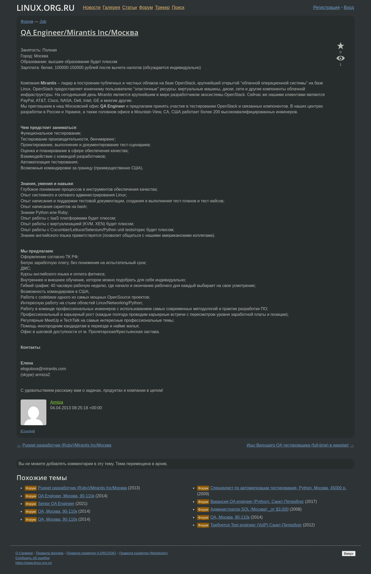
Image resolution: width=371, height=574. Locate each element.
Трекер (162, 7)
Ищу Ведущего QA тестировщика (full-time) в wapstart (298, 445)
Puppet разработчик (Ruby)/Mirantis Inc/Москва (66, 445)
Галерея (111, 7)
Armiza (56, 402)
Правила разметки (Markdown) (143, 553)
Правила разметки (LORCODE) (91, 553)
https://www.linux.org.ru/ (33, 563)
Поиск (178, 7)
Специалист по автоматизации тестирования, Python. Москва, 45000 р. (278, 488)
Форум (146, 7)
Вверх (348, 553)
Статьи (129, 7)
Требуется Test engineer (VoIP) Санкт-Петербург (256, 525)
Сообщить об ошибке (32, 558)
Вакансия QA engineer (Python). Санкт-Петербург (257, 501)
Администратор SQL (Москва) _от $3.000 (249, 509)
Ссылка (28, 431)
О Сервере (24, 553)
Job (43, 21)
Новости (91, 7)
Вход (349, 7)
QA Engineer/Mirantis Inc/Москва (79, 32)
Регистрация (326, 7)
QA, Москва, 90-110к (57, 511)
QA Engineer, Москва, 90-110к (66, 496)
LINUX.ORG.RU (45, 7)
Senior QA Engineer (56, 503)
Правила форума (50, 553)
